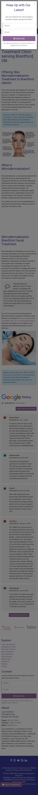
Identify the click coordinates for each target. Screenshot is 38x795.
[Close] (34, 3)
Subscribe (19, 38)
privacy (15, 43)
